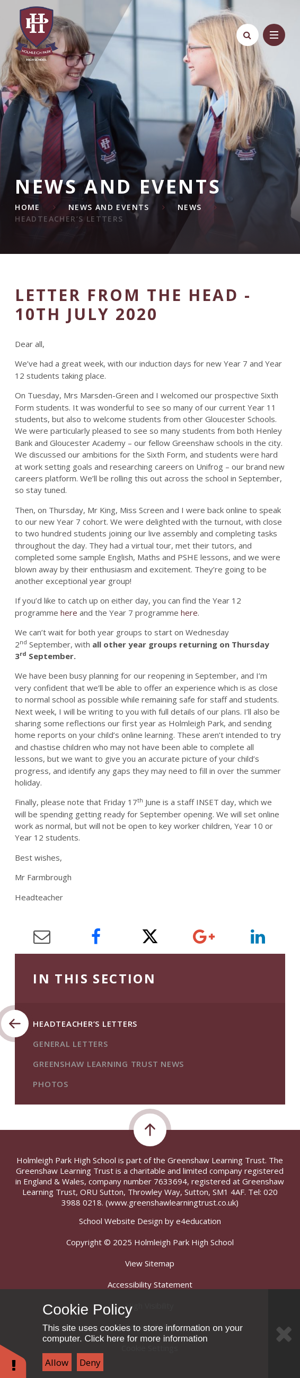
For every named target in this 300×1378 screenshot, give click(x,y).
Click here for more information (145, 1339)
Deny (90, 1362)
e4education (198, 1221)
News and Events (108, 207)
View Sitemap (149, 1263)
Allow (56, 1362)
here (68, 612)
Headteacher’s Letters (69, 219)
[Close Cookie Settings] (284, 1333)
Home (27, 207)
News (190, 207)
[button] (13, 1361)
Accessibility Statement (150, 1284)
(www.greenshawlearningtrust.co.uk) (171, 1202)
